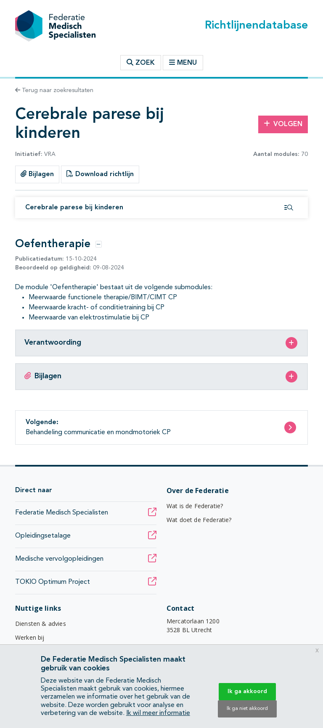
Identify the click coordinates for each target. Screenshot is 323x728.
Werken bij (30, 637)
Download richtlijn (100, 174)
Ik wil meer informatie (158, 713)
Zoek (141, 62)
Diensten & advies (40, 624)
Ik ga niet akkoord (247, 708)
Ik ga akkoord (247, 691)
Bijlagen (37, 174)
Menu (183, 62)
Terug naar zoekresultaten (54, 90)
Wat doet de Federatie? (199, 520)
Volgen (283, 124)
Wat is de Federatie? (195, 506)
